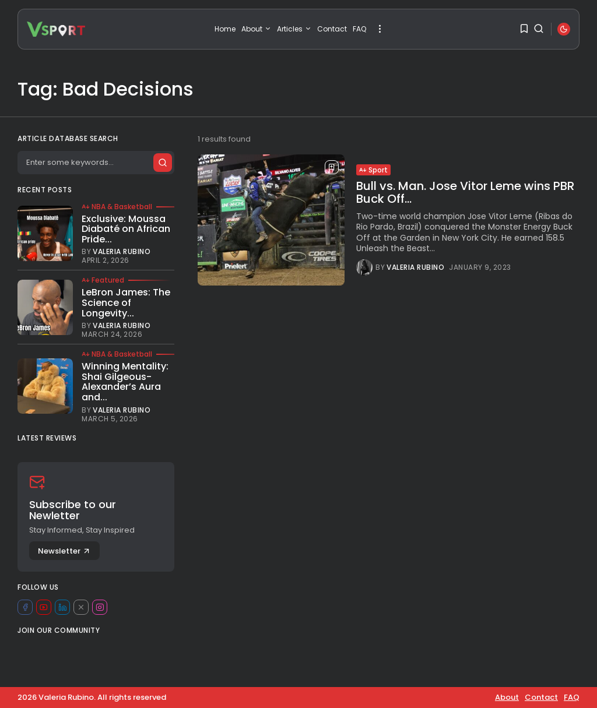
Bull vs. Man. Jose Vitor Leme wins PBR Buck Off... (465, 192)
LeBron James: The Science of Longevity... (126, 302)
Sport (373, 170)
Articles (294, 29)
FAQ (359, 29)
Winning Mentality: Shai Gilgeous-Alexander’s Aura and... (125, 382)
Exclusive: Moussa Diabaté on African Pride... (126, 229)
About (256, 29)
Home (225, 29)
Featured (103, 280)
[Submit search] (162, 162)
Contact (332, 29)
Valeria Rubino (415, 267)
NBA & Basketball (117, 207)
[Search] (95, 162)
